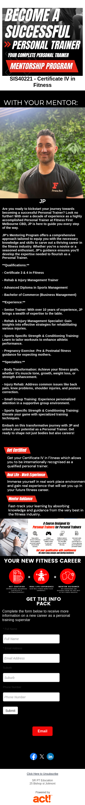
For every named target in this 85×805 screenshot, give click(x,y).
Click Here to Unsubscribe (42, 773)
